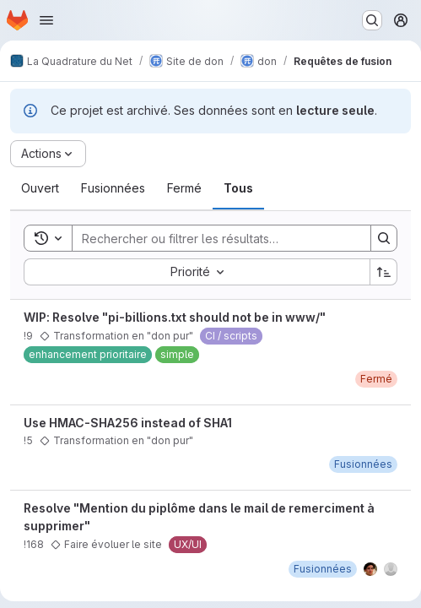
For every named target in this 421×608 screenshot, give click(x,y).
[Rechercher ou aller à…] (372, 20)
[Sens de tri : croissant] (383, 271)
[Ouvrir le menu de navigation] (46, 20)
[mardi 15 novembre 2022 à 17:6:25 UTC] (323, 569)
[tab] (40, 188)
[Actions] (48, 153)
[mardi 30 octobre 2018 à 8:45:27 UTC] (363, 464)
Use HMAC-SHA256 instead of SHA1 (128, 422)
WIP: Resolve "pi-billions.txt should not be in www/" (175, 317)
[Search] (213, 238)
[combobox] (197, 271)
